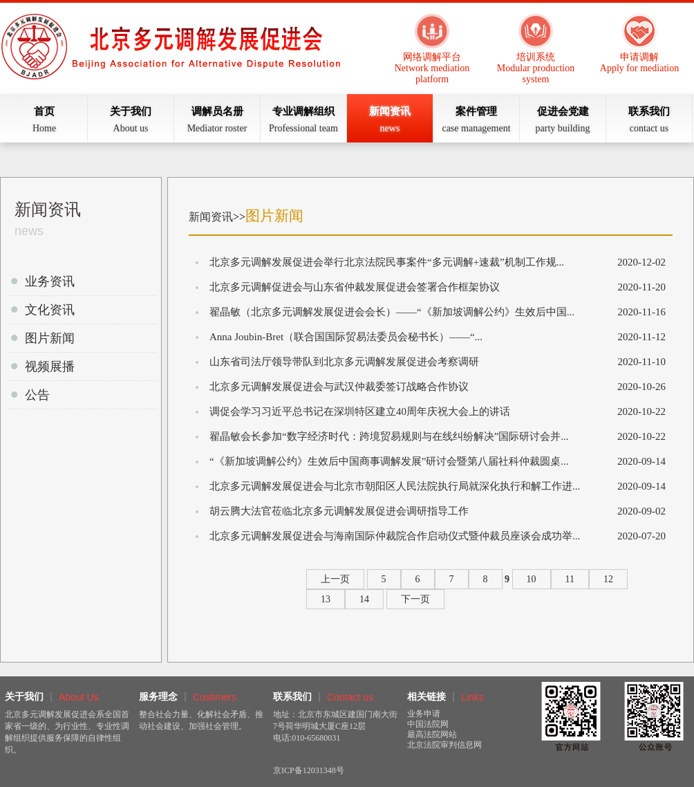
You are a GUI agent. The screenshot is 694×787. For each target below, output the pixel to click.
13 (325, 599)
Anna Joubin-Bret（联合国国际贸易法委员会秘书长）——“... (345, 336)
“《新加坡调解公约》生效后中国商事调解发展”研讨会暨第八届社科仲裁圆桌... (389, 461)
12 (608, 579)
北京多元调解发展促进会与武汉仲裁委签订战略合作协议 (339, 386)
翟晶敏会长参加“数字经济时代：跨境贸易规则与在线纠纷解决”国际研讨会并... (389, 436)
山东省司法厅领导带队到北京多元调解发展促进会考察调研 (344, 361)
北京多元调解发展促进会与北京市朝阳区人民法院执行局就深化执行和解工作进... (394, 486)
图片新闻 (274, 215)
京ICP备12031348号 (308, 770)
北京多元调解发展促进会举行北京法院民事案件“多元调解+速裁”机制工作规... (386, 262)
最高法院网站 (432, 734)
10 (531, 579)
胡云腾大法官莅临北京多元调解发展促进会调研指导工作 (339, 511)
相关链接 (426, 697)
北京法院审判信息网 (444, 745)
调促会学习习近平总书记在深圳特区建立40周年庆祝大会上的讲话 (359, 411)
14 (364, 599)
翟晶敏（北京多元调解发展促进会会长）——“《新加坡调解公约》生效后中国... (391, 311)
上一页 (335, 579)
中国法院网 (428, 724)
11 (569, 579)
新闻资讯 (211, 217)
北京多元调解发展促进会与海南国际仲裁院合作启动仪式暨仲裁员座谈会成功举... (394, 535)
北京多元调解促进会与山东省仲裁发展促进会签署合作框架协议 (354, 287)
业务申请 (423, 714)
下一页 (415, 599)
